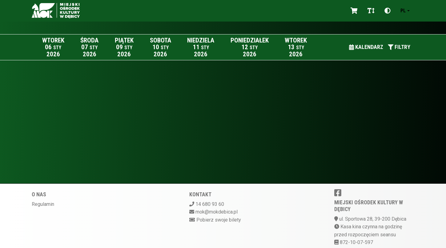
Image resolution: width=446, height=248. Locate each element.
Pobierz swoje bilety (218, 220)
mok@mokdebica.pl (216, 212)
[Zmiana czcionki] (371, 10)
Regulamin (43, 204)
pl (403, 11)
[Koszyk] (354, 11)
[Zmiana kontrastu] (388, 10)
